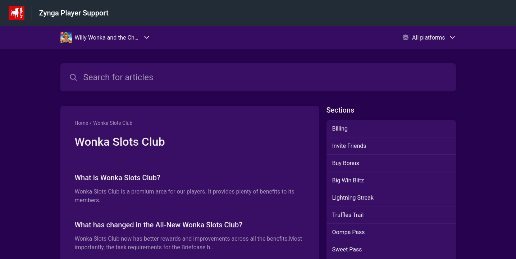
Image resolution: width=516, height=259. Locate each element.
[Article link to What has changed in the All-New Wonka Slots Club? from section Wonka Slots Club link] (190, 235)
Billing (340, 128)
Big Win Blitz (348, 180)
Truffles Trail (348, 215)
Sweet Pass (347, 249)
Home (81, 123)
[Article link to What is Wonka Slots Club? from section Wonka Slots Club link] (190, 188)
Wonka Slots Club (112, 123)
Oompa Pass (348, 232)
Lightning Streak (353, 197)
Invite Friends (349, 145)
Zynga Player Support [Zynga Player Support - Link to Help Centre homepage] (74, 13)
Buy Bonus (345, 163)
